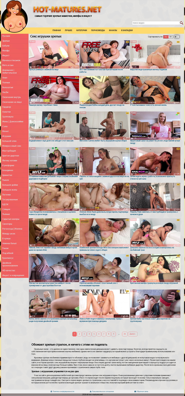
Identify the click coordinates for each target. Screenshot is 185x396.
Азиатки (6, 112)
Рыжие (5, 180)
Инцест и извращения (13, 275)
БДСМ (5, 204)
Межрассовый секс (11, 146)
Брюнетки (7, 175)
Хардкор (6, 107)
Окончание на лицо (12, 102)
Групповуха (7, 117)
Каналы (113, 31)
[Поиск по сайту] (181, 23)
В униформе (8, 165)
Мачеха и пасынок (11, 60)
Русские (6, 36)
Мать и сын (7, 65)
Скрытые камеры (10, 219)
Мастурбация (9, 151)
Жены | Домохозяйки (12, 122)
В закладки (127, 31)
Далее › (133, 334)
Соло (4, 126)
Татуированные (10, 200)
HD (171, 37)
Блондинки (7, 170)
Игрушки (6, 136)
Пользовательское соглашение (102, 391)
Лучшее (68, 31)
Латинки (6, 195)
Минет (5, 131)
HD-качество (8, 271)
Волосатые (7, 87)
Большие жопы (9, 190)
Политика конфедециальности (62, 391)
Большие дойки (10, 185)
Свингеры (7, 224)
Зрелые (6, 41)
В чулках (6, 239)
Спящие (6, 209)
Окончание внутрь (11, 97)
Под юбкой (7, 253)
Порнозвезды (98, 31)
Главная (56, 31)
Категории (81, 31)
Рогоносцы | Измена (12, 229)
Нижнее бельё (9, 243)
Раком (5, 248)
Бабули (5, 46)
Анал (4, 78)
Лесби (5, 92)
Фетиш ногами (9, 161)
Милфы (5, 51)
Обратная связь (141, 391)
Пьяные (6, 214)
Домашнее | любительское (9, 71)
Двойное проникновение (10, 264)
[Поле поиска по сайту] (157, 23)
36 (125, 334)
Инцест (6, 56)
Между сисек (8, 234)
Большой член (9, 141)
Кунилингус (7, 258)
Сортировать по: (155, 37)
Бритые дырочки (10, 156)
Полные (6, 83)
